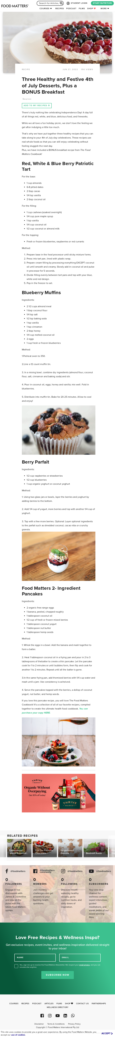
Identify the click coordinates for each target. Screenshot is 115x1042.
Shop (91, 8)
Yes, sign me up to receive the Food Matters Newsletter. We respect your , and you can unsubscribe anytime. (60, 966)
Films (82, 8)
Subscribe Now (57, 974)
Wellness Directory (57, 1007)
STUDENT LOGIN (76, 3)
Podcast (71, 8)
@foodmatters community (47, 871)
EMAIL (65, 957)
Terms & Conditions (56, 1024)
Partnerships (99, 1003)
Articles (48, 1003)
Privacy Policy (74, 1024)
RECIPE (26, 69)
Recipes (59, 8)
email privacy (84, 965)
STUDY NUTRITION (102, 3)
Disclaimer (39, 1024)
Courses (44, 8)
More (104, 8)
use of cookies (18, 1035)
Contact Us (82, 1003)
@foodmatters (17, 871)
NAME (20, 957)
